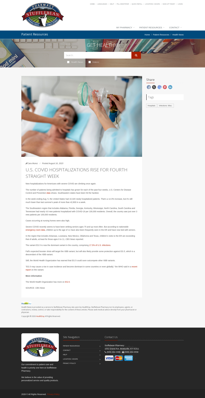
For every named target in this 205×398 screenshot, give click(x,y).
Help (112, 4)
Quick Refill (137, 4)
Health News (75, 62)
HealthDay (40, 316)
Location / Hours (152, 4)
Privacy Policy (69, 363)
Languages (102, 4)
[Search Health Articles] (97, 55)
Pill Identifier (123, 4)
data (48, 193)
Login (180, 4)
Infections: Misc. (165, 106)
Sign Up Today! (169, 4)
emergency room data (35, 230)
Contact (174, 27)
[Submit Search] (136, 55)
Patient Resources (150, 27)
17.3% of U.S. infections (99, 245)
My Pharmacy (124, 27)
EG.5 (67, 282)
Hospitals (151, 106)
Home (92, 4)
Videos (94, 62)
